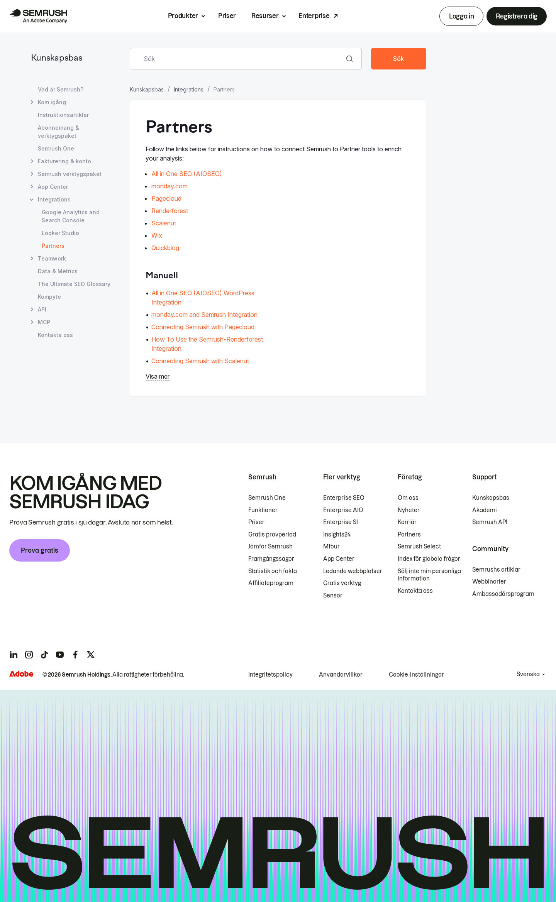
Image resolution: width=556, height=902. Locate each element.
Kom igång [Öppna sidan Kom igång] (52, 102)
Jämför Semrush (270, 546)
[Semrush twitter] (90, 654)
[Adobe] (21, 674)
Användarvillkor (341, 675)
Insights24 (337, 534)
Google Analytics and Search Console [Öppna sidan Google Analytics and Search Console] (71, 216)
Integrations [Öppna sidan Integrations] (54, 199)
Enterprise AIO (343, 510)
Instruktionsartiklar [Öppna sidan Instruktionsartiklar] (63, 115)
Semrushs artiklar (496, 570)
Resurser (264, 15)
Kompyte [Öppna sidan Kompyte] (49, 296)
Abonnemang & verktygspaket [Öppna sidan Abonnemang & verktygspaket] (58, 131)
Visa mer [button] (158, 376)
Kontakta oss (415, 591)
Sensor (332, 595)
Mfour (331, 546)
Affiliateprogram (270, 583)
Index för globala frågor (429, 559)
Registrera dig (516, 16)
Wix (156, 235)
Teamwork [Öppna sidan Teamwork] (52, 258)
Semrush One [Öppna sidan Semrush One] (56, 148)
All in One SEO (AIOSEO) (186, 174)
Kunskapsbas (56, 58)
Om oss (408, 498)
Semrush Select (419, 546)
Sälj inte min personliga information (429, 575)
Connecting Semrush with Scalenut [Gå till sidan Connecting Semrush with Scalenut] (200, 361)
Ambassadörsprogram (503, 594)
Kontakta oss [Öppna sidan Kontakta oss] (55, 335)
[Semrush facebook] (75, 654)
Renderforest (169, 211)
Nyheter (409, 510)
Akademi (484, 510)
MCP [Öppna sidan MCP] (44, 322)
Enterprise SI (340, 522)
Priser (227, 15)
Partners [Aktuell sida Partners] (53, 245)
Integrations (188, 89)
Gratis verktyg (342, 583)
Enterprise (313, 15)
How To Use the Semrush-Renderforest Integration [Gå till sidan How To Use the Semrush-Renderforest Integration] (207, 343)
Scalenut (163, 223)
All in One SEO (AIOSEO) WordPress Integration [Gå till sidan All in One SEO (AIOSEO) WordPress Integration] (202, 297)
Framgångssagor (271, 559)
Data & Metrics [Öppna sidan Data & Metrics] (58, 271)
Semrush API (489, 522)
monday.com (169, 186)
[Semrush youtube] (60, 654)
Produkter (183, 15)
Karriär (407, 522)
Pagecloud (166, 198)
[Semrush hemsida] (38, 16)
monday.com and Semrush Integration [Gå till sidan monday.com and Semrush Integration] (204, 314)
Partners (409, 534)
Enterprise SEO (343, 498)
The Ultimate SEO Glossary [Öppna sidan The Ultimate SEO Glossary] (74, 284)
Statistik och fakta (272, 571)
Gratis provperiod (272, 534)
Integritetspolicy (270, 675)
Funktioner (263, 510)
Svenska (528, 674)
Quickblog (165, 248)
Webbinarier (489, 582)
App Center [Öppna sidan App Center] (53, 187)
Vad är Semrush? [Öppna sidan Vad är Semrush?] (60, 89)
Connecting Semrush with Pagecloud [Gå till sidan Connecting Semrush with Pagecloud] (202, 327)
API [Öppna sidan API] (42, 309)
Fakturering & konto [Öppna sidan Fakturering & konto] (64, 161)
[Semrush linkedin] (13, 654)
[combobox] (237, 58)
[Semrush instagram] (29, 654)
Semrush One (267, 498)
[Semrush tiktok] (44, 654)
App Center (338, 559)
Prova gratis (39, 550)
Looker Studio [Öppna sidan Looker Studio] (60, 233)
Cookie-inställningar (416, 675)
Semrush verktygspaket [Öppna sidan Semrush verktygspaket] (70, 174)
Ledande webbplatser (352, 571)
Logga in (461, 16)
